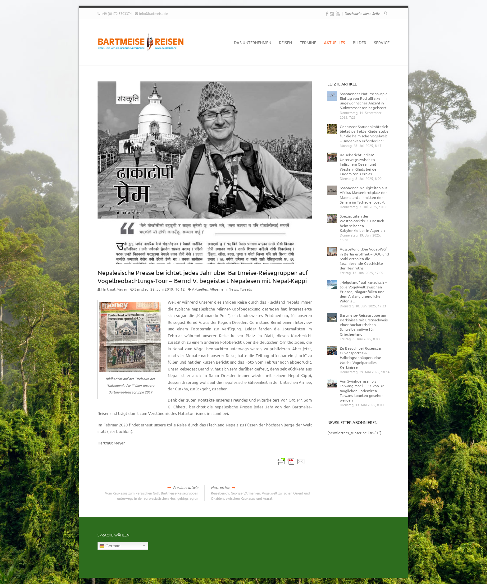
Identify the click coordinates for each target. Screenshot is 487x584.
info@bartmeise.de (153, 13)
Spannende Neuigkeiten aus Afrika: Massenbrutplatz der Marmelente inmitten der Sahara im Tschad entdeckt (363, 195)
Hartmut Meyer (114, 289)
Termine (308, 42)
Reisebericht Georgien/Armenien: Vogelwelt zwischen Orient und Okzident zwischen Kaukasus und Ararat (261, 493)
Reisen (285, 42)
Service (381, 42)
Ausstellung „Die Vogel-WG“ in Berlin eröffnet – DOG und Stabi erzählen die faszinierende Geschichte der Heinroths (364, 258)
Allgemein (218, 289)
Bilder (359, 42)
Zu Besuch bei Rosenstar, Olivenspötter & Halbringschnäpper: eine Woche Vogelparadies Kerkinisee (361, 358)
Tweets (246, 289)
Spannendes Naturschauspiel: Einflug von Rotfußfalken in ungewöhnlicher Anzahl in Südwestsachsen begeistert (364, 100)
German (110, 546)
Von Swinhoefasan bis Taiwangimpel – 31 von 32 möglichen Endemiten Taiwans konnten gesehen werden (362, 390)
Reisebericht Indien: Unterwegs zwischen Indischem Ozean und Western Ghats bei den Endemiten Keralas (359, 164)
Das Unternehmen (252, 42)
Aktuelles (334, 42)
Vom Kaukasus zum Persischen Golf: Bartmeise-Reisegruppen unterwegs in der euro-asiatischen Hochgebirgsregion (148, 493)
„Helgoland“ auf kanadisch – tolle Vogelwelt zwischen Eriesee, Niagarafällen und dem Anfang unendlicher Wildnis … (363, 292)
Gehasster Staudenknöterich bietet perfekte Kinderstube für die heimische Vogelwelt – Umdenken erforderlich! (364, 133)
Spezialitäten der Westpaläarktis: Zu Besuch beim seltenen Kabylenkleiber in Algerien (362, 223)
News (233, 289)
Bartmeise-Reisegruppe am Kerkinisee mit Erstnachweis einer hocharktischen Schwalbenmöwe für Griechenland (364, 325)
